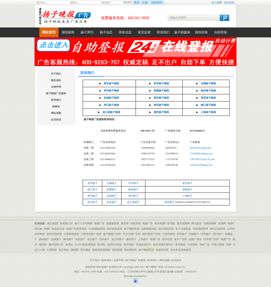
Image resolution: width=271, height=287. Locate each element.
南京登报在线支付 (163, 244)
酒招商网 (117, 249)
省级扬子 (187, 189)
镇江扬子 (92, 189)
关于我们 (56, 73)
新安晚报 (180, 244)
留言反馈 (144, 32)
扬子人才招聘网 (83, 223)
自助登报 (220, 32)
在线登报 (135, 223)
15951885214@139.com (202, 159)
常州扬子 (133, 183)
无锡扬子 (112, 183)
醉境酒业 (196, 223)
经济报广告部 (211, 239)
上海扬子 (187, 195)
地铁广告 (204, 244)
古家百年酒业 (114, 244)
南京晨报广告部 (151, 234)
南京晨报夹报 (166, 228)
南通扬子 (112, 189)
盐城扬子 (112, 195)
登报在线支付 (143, 244)
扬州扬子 (133, 189)
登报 (228, 244)
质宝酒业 (85, 249)
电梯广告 (99, 223)
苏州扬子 (92, 183)
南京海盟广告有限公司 (60, 223)
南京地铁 (129, 244)
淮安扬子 (112, 202)
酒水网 (125, 223)
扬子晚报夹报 (131, 228)
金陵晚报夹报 (148, 228)
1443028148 (196, 164)
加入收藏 (217, 2)
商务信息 (125, 32)
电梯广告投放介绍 (54, 228)
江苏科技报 (168, 234)
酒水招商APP (55, 244)
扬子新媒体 (182, 32)
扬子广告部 (180, 239)
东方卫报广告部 (132, 234)
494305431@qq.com (200, 147)
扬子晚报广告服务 (56, 93)
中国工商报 (218, 244)
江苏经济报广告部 (91, 234)
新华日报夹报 (54, 234)
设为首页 (229, 2)
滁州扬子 (170, 202)
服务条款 (56, 80)
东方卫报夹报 (183, 228)
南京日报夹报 (217, 228)
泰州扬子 (92, 195)
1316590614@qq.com (201, 153)
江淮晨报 (192, 244)
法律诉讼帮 (162, 249)
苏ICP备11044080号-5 (135, 276)
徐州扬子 (133, 195)
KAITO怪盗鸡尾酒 (85, 244)
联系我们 (163, 32)
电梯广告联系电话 (76, 228)
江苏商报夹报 (71, 234)
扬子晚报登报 (146, 249)
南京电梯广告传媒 (165, 223)
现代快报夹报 (114, 228)
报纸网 (74, 249)
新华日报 (167, 239)
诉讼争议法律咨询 (180, 249)
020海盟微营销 (96, 228)
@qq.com (208, 164)
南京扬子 (187, 183)
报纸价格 (201, 32)
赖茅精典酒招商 (101, 249)
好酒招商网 (209, 223)
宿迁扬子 (92, 202)
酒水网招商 (130, 249)
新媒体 (56, 106)
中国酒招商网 (200, 228)
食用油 (69, 244)
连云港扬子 (133, 202)
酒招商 (43, 244)
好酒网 (222, 223)
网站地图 (56, 113)
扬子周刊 (87, 32)
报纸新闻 (68, 32)
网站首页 (49, 32)
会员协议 (56, 119)
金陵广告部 (195, 239)
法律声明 (56, 86)
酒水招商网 (183, 223)
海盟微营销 (112, 223)
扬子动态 (106, 32)
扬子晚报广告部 (112, 234)
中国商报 (52, 249)
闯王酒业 (64, 249)
